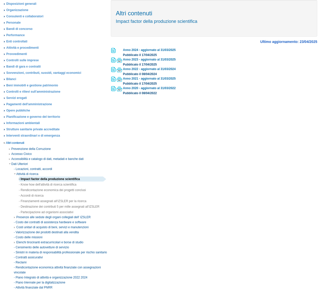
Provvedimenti (16, 54)
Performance (15, 35)
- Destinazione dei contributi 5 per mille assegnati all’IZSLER (59, 206)
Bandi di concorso (19, 29)
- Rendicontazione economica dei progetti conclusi (52, 190)
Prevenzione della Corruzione (30, 149)
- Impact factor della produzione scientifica (49, 179)
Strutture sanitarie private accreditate (33, 129)
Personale (13, 22)
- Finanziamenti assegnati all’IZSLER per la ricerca (52, 201)
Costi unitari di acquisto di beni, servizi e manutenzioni (51, 227)
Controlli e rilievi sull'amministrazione (33, 91)
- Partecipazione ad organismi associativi (46, 212)
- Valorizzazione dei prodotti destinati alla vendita (46, 232)
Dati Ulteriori (18, 164)
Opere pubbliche (18, 110)
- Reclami (20, 262)
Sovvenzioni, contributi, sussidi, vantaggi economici (43, 73)
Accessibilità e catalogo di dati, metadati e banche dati (46, 159)
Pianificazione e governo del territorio (33, 117)
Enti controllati (16, 41)
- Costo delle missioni (28, 237)
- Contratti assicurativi (28, 257)
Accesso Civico (20, 154)
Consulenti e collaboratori (24, 16)
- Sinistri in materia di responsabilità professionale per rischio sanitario (60, 252)
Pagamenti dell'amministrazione (29, 104)
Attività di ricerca (26, 174)
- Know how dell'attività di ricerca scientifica (47, 184)
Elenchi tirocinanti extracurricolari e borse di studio (48, 242)
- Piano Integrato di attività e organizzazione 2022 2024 (51, 277)
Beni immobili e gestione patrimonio (32, 85)
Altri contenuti (14, 143)
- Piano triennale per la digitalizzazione (39, 282)
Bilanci (11, 79)
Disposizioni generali (21, 4)
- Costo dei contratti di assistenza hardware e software (50, 222)
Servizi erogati (16, 98)
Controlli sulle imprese (22, 60)
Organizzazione (17, 10)
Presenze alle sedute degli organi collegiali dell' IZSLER (52, 217)
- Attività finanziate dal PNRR (33, 287)
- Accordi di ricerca (31, 195)
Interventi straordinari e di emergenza (33, 135)
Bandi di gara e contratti (23, 66)
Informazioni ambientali (23, 123)
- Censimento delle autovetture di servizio (41, 247)
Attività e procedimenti (22, 47)
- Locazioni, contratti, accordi (33, 169)
